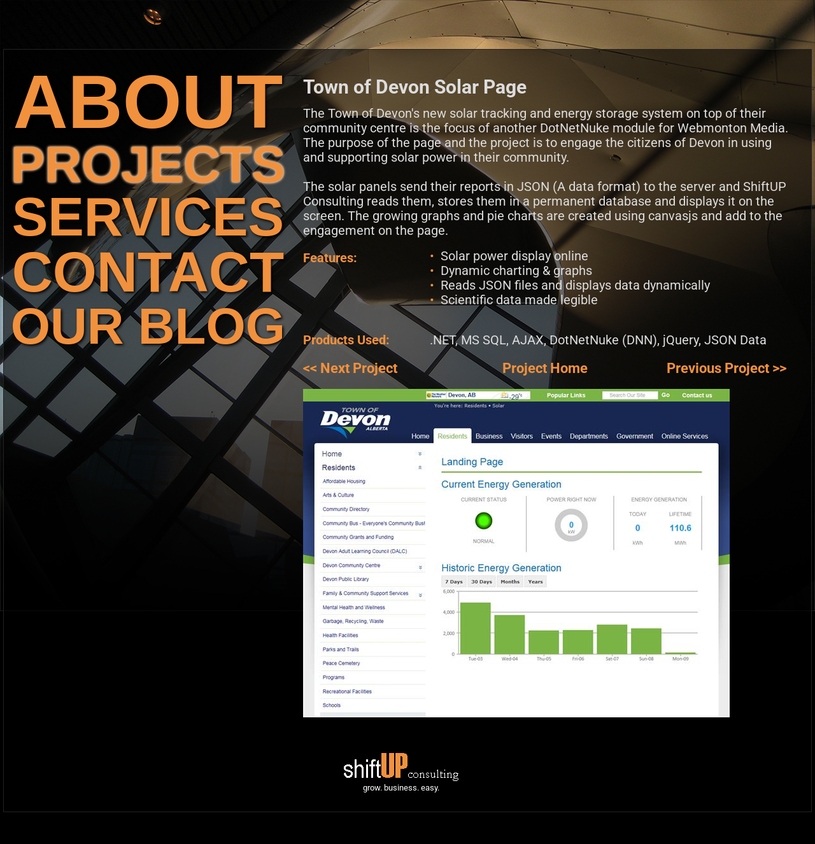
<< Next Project (350, 368)
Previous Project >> (726, 368)
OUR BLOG (148, 326)
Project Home (545, 368)
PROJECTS (148, 164)
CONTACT (148, 272)
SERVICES (148, 216)
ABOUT (148, 101)
